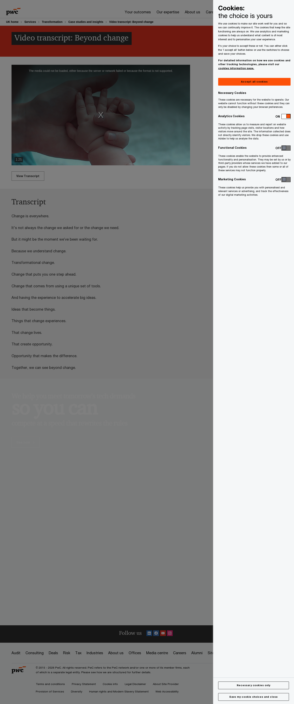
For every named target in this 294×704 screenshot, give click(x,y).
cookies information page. (236, 68)
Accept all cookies (254, 81)
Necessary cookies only (253, 685)
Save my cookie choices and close (253, 696)
